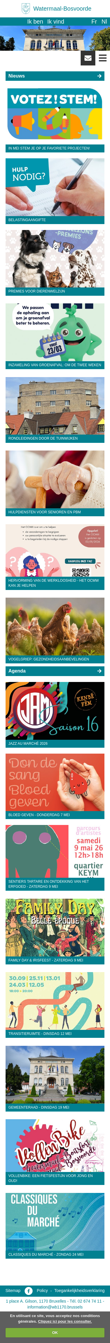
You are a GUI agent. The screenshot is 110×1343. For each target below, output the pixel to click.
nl (104, 21)
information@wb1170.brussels (55, 1307)
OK (55, 1332)
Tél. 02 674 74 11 (86, 1301)
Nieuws (17, 75)
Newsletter (88, 60)
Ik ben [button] (35, 21)
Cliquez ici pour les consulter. (65, 1321)
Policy (42, 1290)
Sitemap (12, 1290)
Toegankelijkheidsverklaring (79, 1290)
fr (94, 21)
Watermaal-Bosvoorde (62, 8)
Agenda (17, 670)
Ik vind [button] (55, 21)
